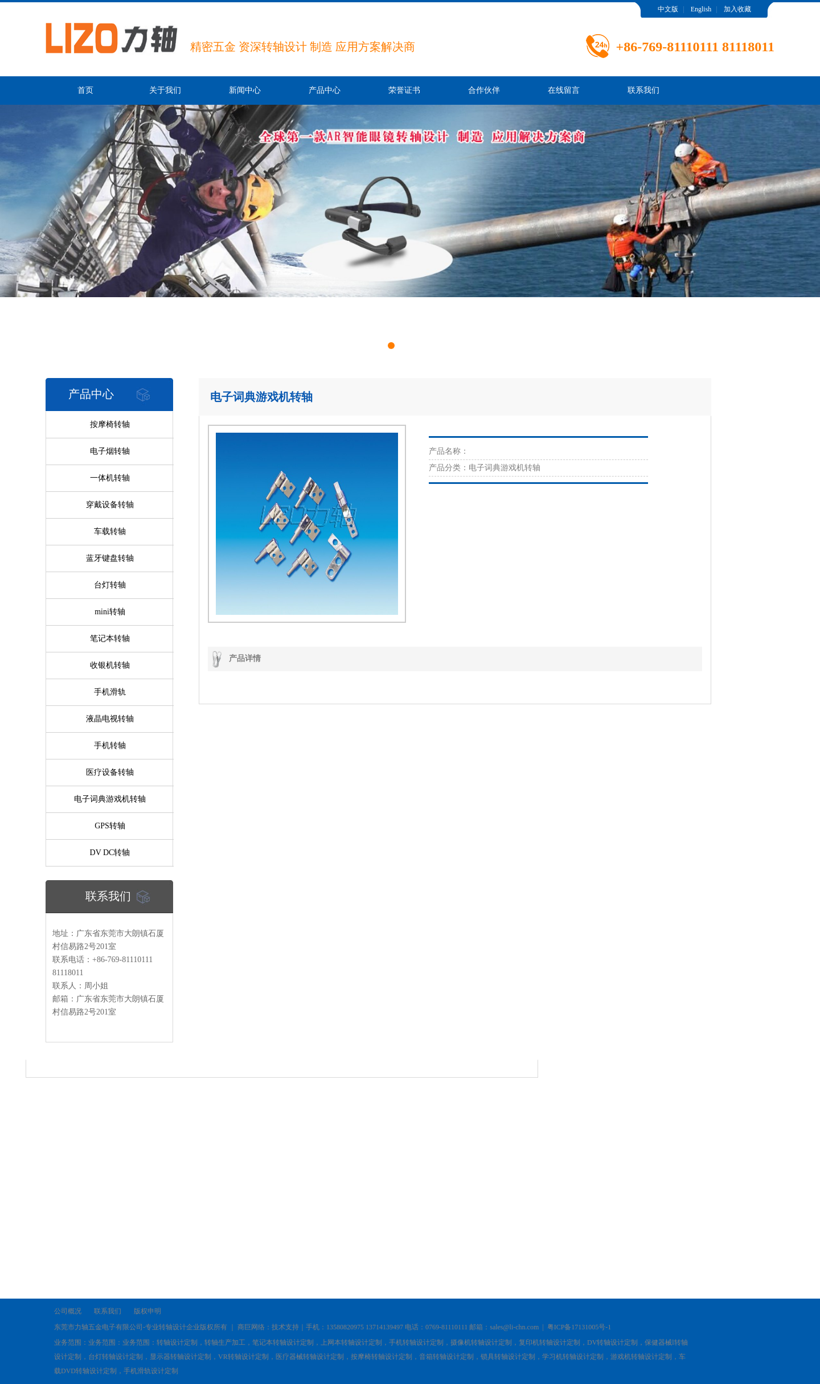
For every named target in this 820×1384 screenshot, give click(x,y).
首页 (85, 90)
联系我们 (643, 90)
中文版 (668, 9)
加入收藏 (737, 9)
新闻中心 (245, 90)
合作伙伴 (484, 90)
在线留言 (564, 90)
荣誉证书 (404, 90)
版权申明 (147, 1311)
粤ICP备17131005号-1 (579, 1327)
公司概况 (67, 1311)
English (701, 9)
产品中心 (325, 90)
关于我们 (165, 90)
